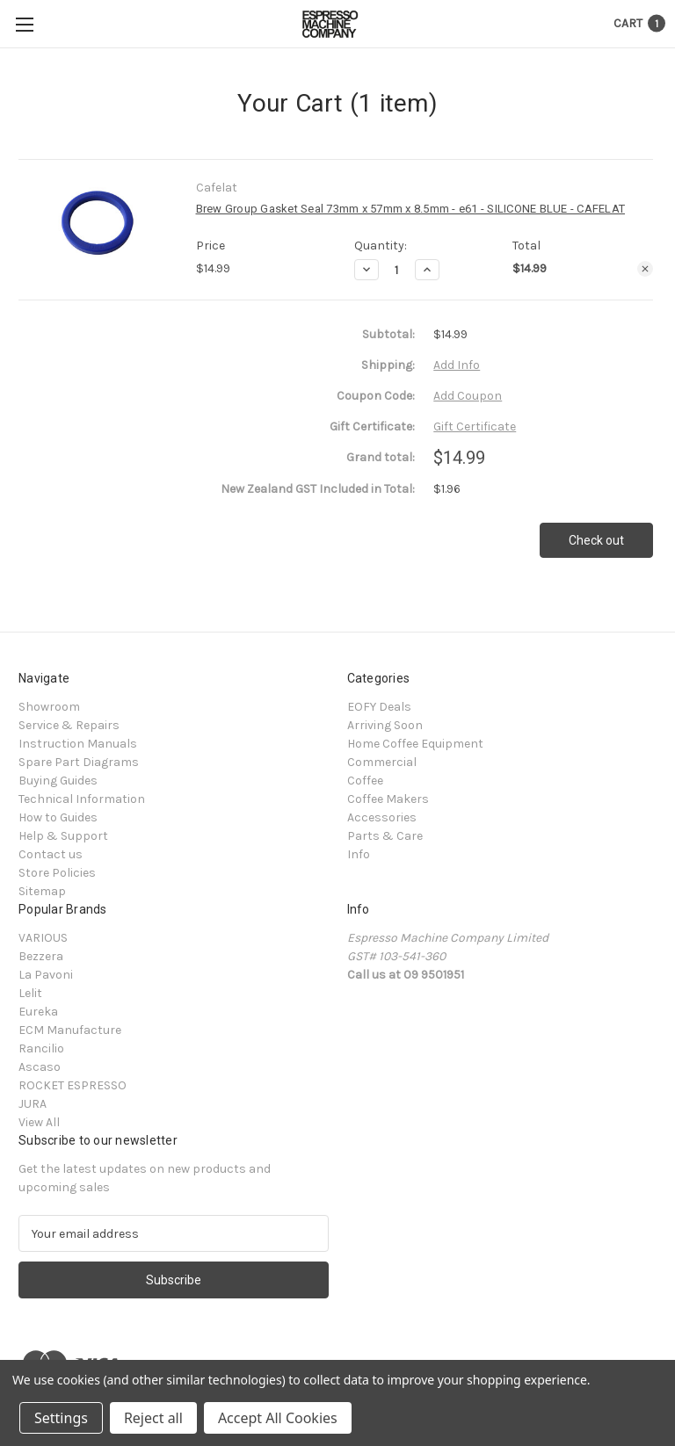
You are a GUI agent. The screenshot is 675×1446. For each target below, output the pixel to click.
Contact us (50, 854)
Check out (596, 540)
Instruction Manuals (77, 743)
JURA (32, 1103)
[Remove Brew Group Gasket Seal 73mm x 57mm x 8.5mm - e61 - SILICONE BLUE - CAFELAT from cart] (645, 269)
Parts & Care (385, 835)
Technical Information (81, 799)
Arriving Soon (385, 725)
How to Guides (58, 817)
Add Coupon (467, 395)
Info (358, 854)
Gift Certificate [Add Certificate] (474, 426)
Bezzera (40, 956)
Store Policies (57, 872)
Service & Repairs (69, 725)
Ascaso (39, 1066)
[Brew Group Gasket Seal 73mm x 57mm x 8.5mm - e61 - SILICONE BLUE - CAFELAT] (396, 270)
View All (39, 1122)
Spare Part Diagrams (78, 762)
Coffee (365, 780)
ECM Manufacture (69, 1030)
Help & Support (63, 835)
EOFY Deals (379, 706)
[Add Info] (456, 365)
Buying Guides (58, 780)
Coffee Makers (388, 799)
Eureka (38, 1011)
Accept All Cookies (278, 1418)
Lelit (30, 993)
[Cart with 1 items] (639, 23)
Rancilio (41, 1048)
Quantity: (380, 245)
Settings (61, 1418)
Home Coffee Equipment (415, 743)
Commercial (382, 762)
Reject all (153, 1418)
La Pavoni (45, 974)
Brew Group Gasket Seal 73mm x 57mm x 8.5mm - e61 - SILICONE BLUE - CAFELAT (411, 208)
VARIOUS (43, 937)
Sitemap (42, 891)
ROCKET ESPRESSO (72, 1085)
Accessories (382, 817)
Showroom (49, 706)
